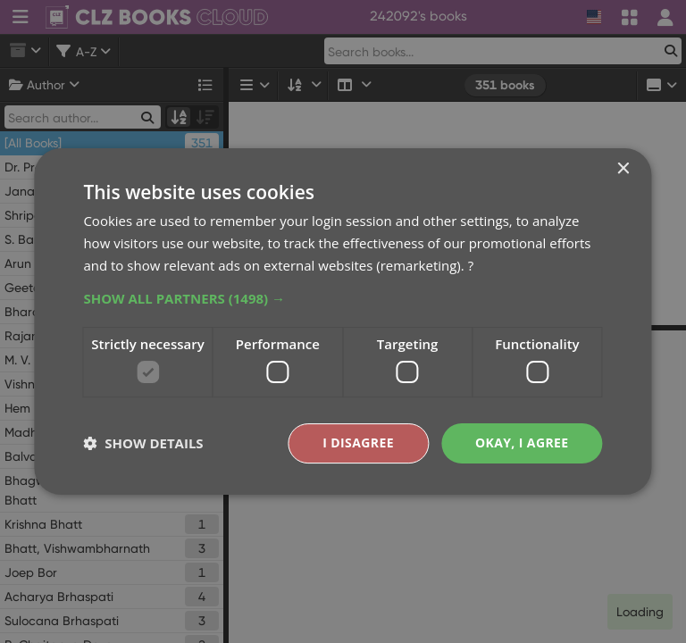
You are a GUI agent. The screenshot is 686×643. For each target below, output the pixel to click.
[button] (342, 298)
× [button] (623, 169)
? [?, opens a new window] (470, 265)
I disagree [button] (358, 442)
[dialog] (343, 321)
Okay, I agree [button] (522, 442)
